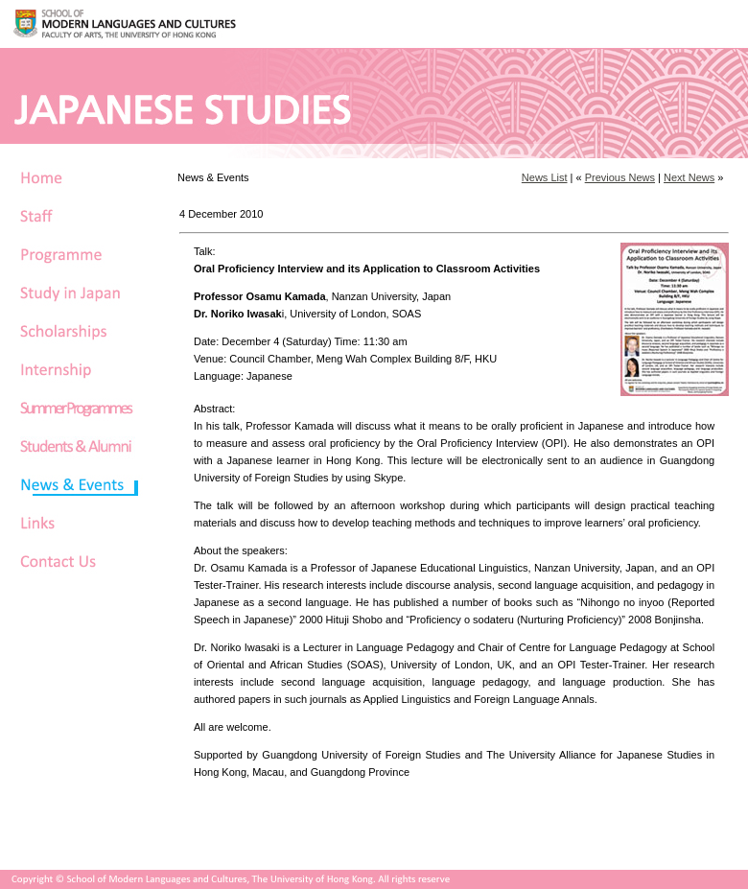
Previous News (620, 177)
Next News (689, 177)
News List (545, 177)
